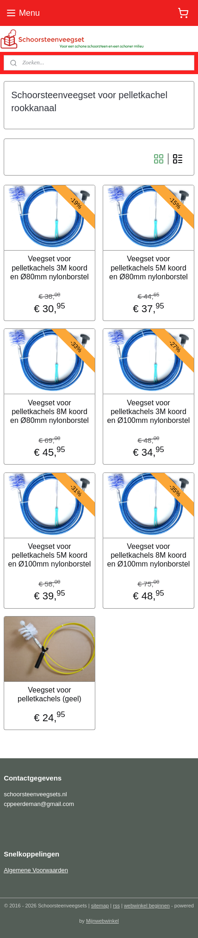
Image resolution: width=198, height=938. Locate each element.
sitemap (100, 905)
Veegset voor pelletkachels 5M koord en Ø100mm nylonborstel (49, 554)
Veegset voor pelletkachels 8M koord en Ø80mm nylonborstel (49, 411)
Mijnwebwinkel (102, 921)
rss (116, 905)
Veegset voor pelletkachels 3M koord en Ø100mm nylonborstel (148, 411)
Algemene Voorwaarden (36, 870)
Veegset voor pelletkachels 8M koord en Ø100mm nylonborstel (148, 554)
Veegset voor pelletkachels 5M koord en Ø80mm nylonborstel (148, 267)
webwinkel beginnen (147, 905)
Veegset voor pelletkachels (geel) (49, 694)
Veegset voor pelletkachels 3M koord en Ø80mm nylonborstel (49, 267)
